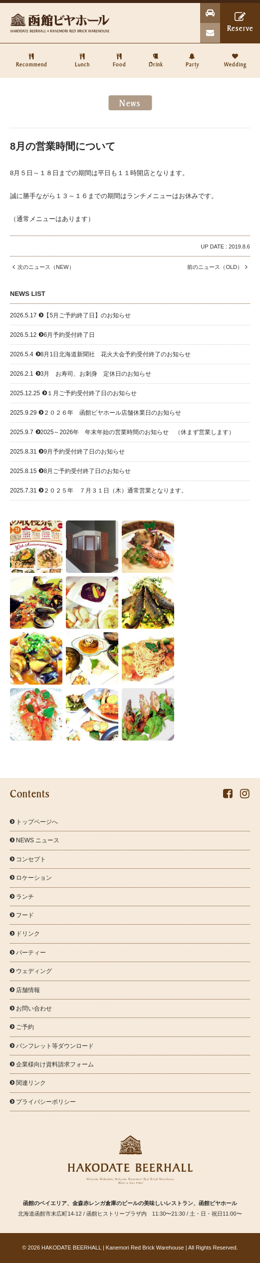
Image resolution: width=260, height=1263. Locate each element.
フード (22, 915)
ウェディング (31, 971)
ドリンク (25, 933)
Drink (156, 55)
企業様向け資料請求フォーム (52, 1064)
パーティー (28, 952)
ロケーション (31, 877)
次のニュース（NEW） (42, 266)
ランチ (22, 896)
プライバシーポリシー (43, 1101)
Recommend (31, 55)
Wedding (235, 55)
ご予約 (22, 1026)
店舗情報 (25, 990)
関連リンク (28, 1082)
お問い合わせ (31, 1008)
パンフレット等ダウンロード (52, 1045)
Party (193, 55)
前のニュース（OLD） (218, 266)
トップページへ (34, 821)
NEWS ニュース (34, 840)
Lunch (82, 55)
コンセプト (28, 859)
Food (119, 55)
